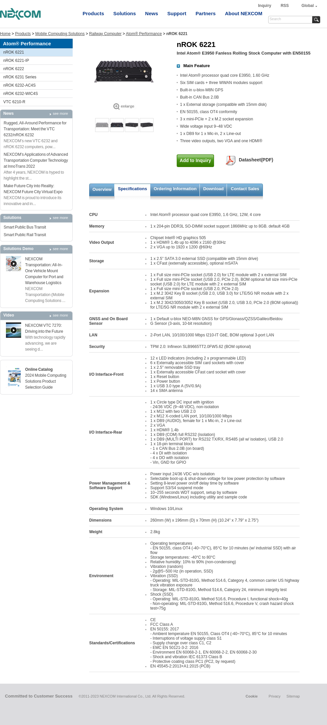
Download (213, 188)
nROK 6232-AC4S (19, 85)
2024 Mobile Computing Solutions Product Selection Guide (45, 381)
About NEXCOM (243, 13)
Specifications (132, 188)
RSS (285, 5)
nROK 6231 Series (19, 77)
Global (308, 5)
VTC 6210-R (14, 102)
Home (5, 33)
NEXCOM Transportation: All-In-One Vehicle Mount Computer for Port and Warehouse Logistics (44, 271)
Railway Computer (105, 33)
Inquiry (265, 5)
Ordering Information (175, 188)
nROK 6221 (13, 52)
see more (60, 113)
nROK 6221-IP (16, 60)
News (151, 13)
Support (177, 13)
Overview (102, 189)
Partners (206, 13)
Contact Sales (245, 188)
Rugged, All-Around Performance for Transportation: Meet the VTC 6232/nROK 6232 (35, 129)
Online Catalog (39, 369)
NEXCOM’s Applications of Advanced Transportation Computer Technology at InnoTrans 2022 (36, 160)
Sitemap (293, 696)
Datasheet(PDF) (256, 159)
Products (93, 13)
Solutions (124, 13)
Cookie (251, 696)
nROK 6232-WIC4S (20, 93)
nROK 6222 (13, 68)
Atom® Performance (144, 33)
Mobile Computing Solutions (60, 33)
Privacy (274, 696)
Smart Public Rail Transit (25, 235)
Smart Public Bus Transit (25, 227)
